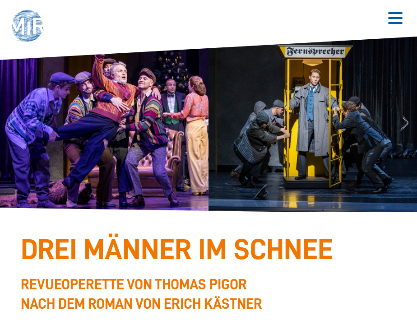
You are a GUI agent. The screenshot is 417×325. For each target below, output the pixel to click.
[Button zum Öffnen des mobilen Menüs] (395, 18)
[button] (30, 27)
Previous (11, 123)
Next (405, 123)
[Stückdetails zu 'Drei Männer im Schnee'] (204, 274)
